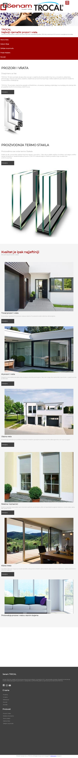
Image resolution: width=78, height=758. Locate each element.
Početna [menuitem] (5, 694)
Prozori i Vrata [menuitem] (7, 713)
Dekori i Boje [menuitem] (4, 44)
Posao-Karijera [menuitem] (5, 53)
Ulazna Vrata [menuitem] (6, 721)
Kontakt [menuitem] (5, 704)
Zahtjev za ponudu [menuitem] (7, 48)
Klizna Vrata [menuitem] (4, 40)
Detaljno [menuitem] (5, 92)
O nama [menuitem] (5, 697)
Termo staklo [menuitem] (6, 718)
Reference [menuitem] (6, 699)
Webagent (53, 756)
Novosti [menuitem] (3, 57)
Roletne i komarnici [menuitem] (8, 716)
